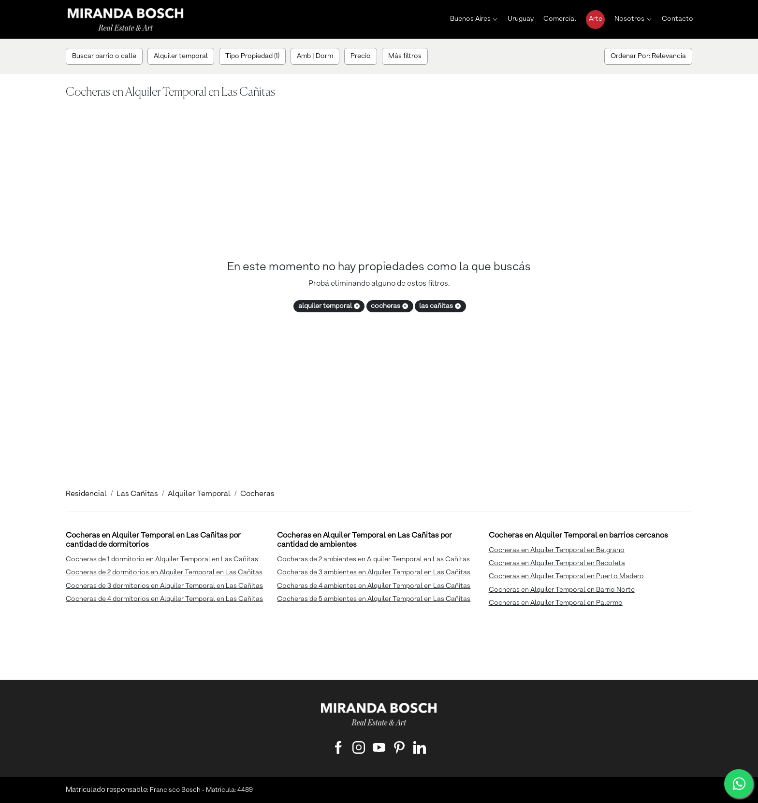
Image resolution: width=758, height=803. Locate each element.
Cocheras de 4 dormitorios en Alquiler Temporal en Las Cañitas (164, 599)
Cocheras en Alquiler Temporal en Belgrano (557, 550)
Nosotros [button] (629, 18)
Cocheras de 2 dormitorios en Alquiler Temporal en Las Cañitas (164, 572)
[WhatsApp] (738, 783)
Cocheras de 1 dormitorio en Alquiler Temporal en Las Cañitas (162, 559)
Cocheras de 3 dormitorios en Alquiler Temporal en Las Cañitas (164, 586)
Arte (595, 18)
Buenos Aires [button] (470, 18)
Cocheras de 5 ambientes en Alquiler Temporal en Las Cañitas (373, 599)
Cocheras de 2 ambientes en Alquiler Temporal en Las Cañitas (373, 559)
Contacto (677, 18)
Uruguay (521, 18)
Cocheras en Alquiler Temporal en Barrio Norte (562, 589)
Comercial (559, 18)
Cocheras (257, 494)
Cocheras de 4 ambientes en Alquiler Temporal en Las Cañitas (373, 586)
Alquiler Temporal (199, 494)
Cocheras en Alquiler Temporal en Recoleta (557, 563)
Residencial (86, 494)
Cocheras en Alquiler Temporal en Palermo (556, 602)
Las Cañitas (137, 494)
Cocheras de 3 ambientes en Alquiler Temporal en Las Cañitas (373, 572)
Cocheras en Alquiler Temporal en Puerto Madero (566, 576)
